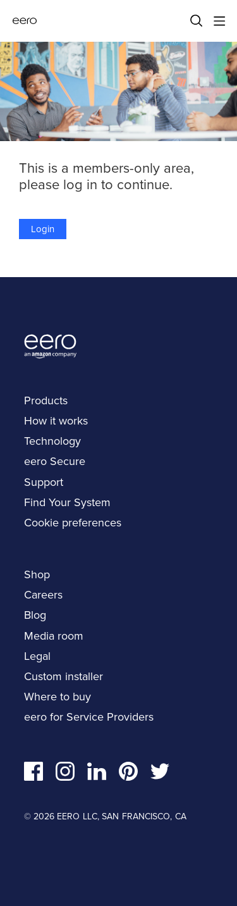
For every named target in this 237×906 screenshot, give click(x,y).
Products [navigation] (46, 400)
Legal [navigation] (37, 656)
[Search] (196, 20)
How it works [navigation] (56, 421)
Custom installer (63, 676)
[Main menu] (219, 20)
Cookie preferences (72, 522)
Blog (35, 615)
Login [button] (42, 229)
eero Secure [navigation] (54, 461)
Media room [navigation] (53, 636)
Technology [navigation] (52, 441)
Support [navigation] (43, 482)
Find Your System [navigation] (67, 502)
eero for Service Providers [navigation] (89, 717)
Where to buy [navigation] (57, 696)
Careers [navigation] (43, 594)
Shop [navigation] (37, 574)
